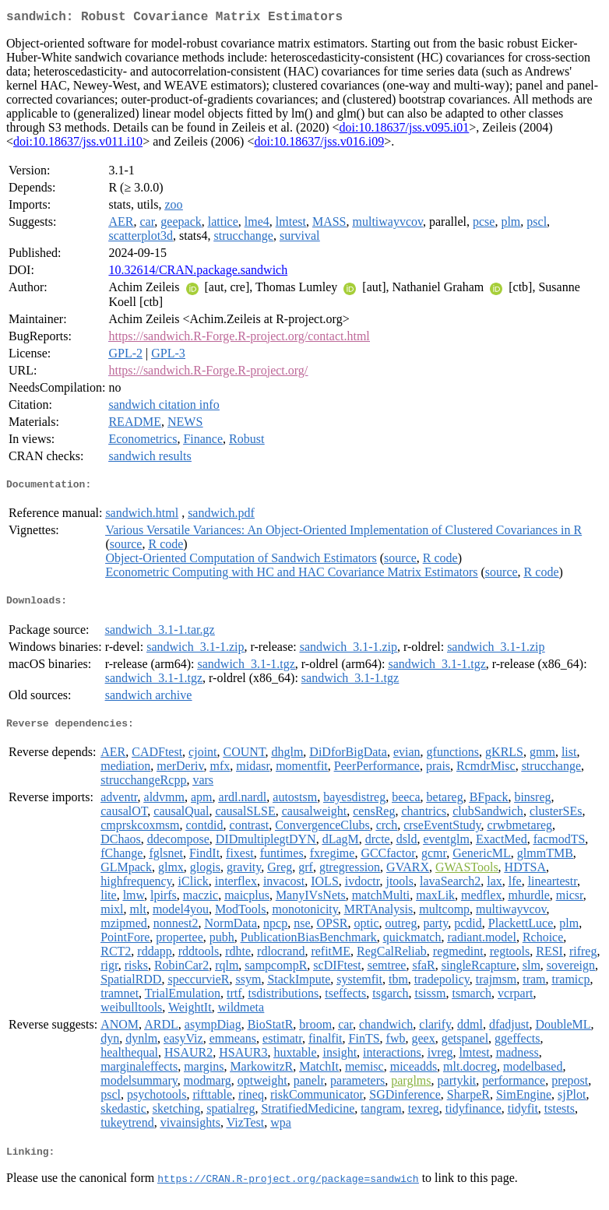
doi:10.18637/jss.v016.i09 (319, 144)
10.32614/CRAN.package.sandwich (197, 273)
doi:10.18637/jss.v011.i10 (78, 144)
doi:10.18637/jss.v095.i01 (405, 130)
